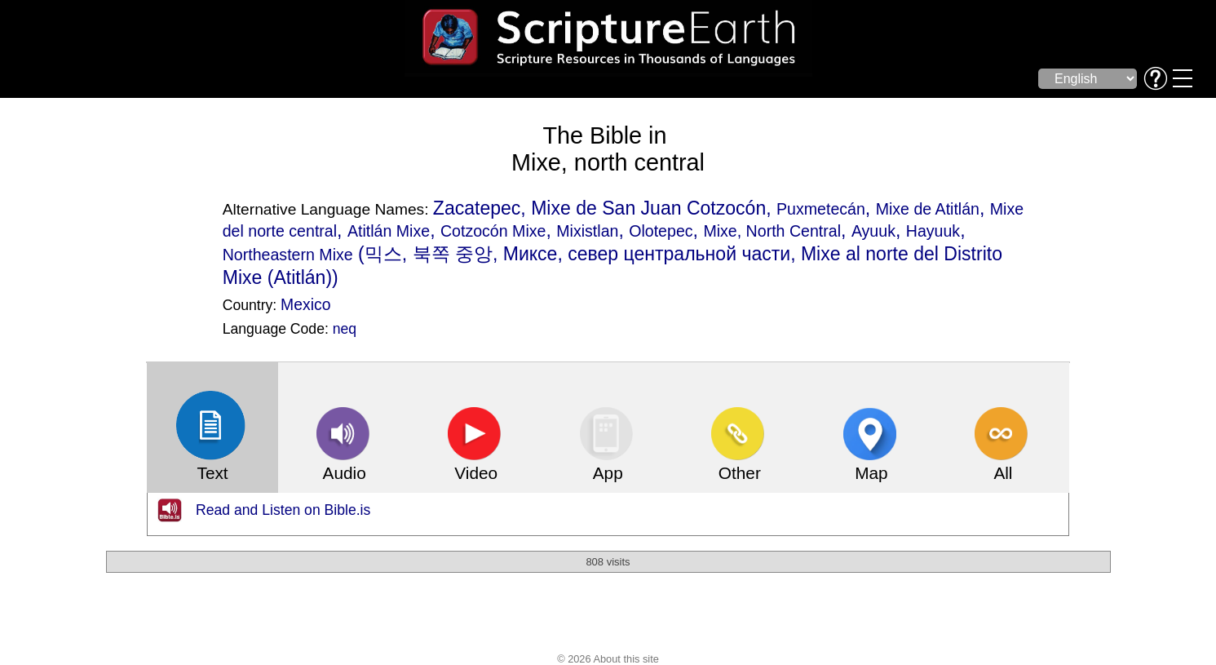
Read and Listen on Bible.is (283, 510)
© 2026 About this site (608, 659)
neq (344, 329)
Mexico (305, 304)
